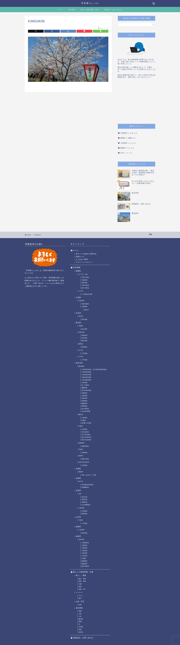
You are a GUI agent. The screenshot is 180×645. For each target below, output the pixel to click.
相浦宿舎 (84, 563)
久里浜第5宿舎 (86, 380)
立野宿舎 (84, 395)
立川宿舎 (84, 353)
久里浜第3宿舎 (86, 374)
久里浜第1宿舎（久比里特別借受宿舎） (95, 369)
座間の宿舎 (85, 459)
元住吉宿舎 (85, 432)
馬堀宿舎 (84, 406)
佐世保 (81, 632)
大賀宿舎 (84, 306)
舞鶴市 (123, 138)
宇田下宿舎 (85, 277)
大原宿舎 (84, 511)
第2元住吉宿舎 (86, 440)
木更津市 (82, 300)
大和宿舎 (84, 465)
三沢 (80, 616)
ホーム (60, 10)
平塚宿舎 (84, 452)
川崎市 (81, 426)
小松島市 (82, 530)
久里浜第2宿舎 (86, 372)
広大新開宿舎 (86, 505)
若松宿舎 (84, 282)
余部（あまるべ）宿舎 (89, 475)
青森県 (78, 271)
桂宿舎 (84, 420)
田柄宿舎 (84, 347)
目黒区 (81, 326)
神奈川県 (79, 363)
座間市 (81, 456)
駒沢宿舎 (84, 340)
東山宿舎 (84, 329)
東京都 (78, 323)
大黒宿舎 (84, 550)
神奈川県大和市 (84, 462)
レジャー (79, 592)
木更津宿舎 (85, 304)
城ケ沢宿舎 (85, 288)
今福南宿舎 (85, 542)
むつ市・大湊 (83, 274)
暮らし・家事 (81, 575)
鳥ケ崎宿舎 (85, 409)
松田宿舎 (84, 533)
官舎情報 (72, 10)
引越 (80, 584)
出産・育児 (80, 601)
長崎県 (78, 536)
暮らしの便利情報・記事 (89, 10)
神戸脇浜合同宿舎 (87, 484)
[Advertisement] (136, 101)
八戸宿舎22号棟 (87, 294)
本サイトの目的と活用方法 (86, 254)
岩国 (80, 629)
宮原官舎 (84, 499)
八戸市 (81, 291)
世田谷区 (82, 332)
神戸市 (81, 481)
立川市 (81, 350)
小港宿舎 (84, 418)
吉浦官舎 (84, 502)
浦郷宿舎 (84, 388)
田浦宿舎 (84, 401)
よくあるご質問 (82, 259)
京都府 (78, 469)
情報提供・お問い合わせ (113, 10)
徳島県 (78, 527)
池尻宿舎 (84, 335)
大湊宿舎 (84, 280)
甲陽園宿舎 (85, 487)
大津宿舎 (123, 143)
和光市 (81, 316)
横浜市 (81, 414)
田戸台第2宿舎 (86, 390)
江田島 (81, 627)
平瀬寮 (84, 558)
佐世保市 (82, 539)
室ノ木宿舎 (85, 385)
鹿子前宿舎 (85, 566)
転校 (80, 604)
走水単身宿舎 (86, 411)
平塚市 (81, 449)
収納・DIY (82, 589)
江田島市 (82, 508)
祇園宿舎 (84, 561)
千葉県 (78, 297)
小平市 (81, 356)
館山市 (86, 310)
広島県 (78, 490)
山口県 (78, 517)
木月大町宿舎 (86, 434)
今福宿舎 (84, 545)
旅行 (80, 598)
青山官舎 (84, 497)
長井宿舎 (84, 398)
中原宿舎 (123, 133)
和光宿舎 (84, 319)
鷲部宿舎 (84, 514)
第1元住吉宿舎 (86, 437)
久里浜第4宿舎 (86, 377)
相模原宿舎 (85, 446)
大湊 (80, 614)
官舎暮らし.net (90, 3)
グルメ (81, 595)
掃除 (80, 586)
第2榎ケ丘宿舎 (86, 423)
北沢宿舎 (84, 338)
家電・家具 (82, 581)
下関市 (81, 520)
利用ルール (80, 256)
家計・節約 (82, 579)
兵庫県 (78, 478)
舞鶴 (80, 621)
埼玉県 (78, 313)
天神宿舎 (84, 553)
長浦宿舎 (84, 393)
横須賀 (81, 619)
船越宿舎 (84, 403)
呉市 (122, 153)
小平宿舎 (84, 360)
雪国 (80, 611)
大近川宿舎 (85, 285)
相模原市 (82, 443)
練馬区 (81, 344)
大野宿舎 (84, 548)
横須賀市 (82, 366)
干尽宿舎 (84, 556)
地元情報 (79, 608)
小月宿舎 (84, 523)
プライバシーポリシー (84, 262)
